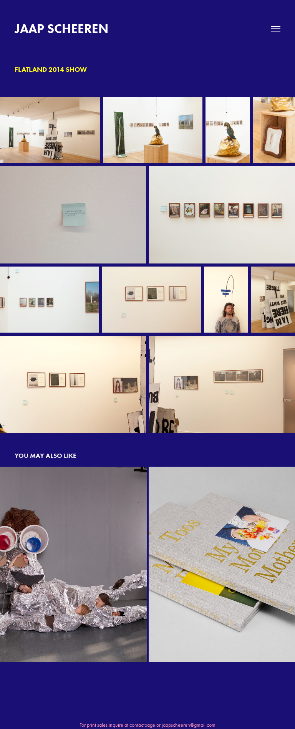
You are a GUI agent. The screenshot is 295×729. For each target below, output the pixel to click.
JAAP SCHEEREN (61, 28)
